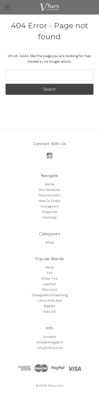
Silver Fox (49, 278)
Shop (49, 242)
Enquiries (50, 212)
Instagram (49, 206)
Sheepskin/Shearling (50, 295)
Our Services (49, 190)
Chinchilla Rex (49, 300)
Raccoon (49, 289)
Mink (49, 267)
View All (49, 311)
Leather (49, 284)
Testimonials (49, 195)
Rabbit (49, 306)
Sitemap (50, 217)
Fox (49, 273)
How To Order (50, 201)
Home (49, 184)
